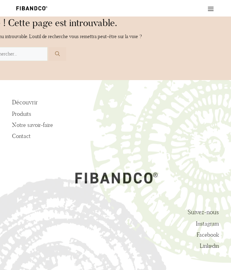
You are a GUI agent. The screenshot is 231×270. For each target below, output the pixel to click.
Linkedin (209, 245)
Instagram (207, 223)
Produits (21, 113)
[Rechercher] (57, 54)
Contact (21, 136)
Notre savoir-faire (32, 124)
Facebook (208, 234)
